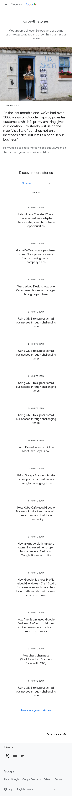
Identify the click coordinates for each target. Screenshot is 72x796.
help (8, 789)
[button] (36, 182)
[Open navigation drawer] (6, 4)
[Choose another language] (36, 789)
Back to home (56, 734)
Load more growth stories (36, 710)
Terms (58, 779)
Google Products (31, 779)
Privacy (48, 779)
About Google (11, 779)
